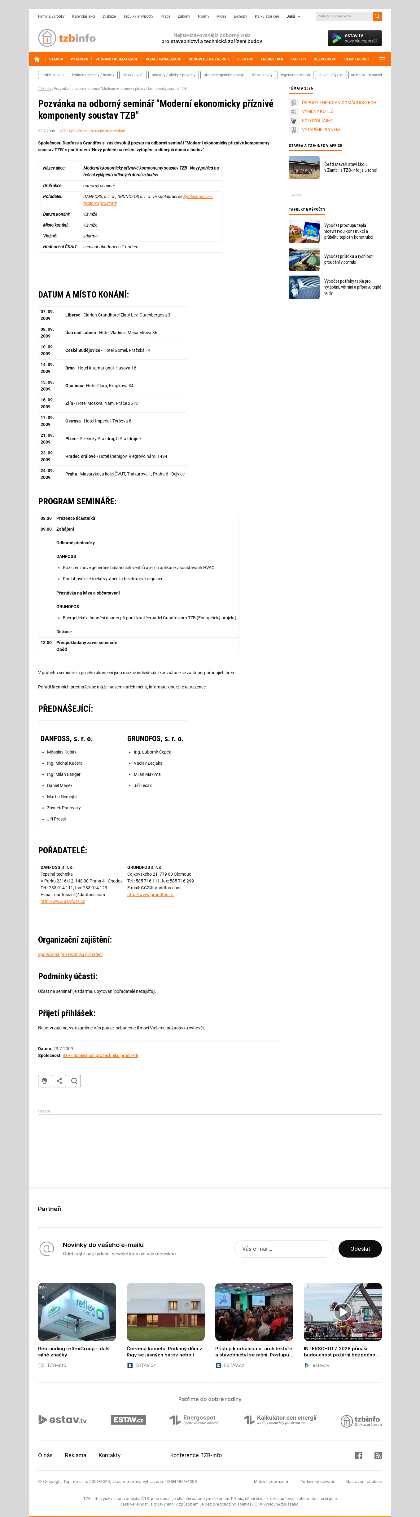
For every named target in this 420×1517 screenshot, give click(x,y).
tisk (44, 1081)
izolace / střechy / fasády (93, 75)
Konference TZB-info (196, 1455)
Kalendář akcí (83, 16)
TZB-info (44, 88)
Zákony (184, 16)
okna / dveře (133, 75)
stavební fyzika (330, 75)
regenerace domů (295, 75)
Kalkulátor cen (267, 16)
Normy (203, 16)
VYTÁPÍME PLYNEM (321, 129)
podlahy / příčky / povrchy (173, 75)
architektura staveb (367, 75)
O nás (45, 1455)
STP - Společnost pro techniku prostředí (92, 131)
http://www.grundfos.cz (150, 894)
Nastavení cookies (364, 1481)
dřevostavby (262, 75)
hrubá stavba (53, 75)
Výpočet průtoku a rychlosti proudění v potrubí (349, 259)
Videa (221, 16)
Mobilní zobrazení (271, 1481)
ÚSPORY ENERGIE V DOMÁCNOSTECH (339, 102)
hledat (74, 1081)
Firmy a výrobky (51, 16)
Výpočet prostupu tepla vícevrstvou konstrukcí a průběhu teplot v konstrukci (348, 231)
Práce (165, 16)
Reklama (75, 1455)
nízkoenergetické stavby (224, 75)
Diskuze (109, 16)
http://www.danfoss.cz (63, 901)
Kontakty (110, 1455)
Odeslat (360, 1249)
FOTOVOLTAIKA (317, 120)
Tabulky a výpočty (138, 16)
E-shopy (240, 16)
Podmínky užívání (317, 1481)
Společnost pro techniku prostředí (70, 954)
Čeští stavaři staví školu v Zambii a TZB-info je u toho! (350, 167)
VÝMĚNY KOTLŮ (318, 111)
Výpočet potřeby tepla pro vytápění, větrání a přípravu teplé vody (352, 287)
